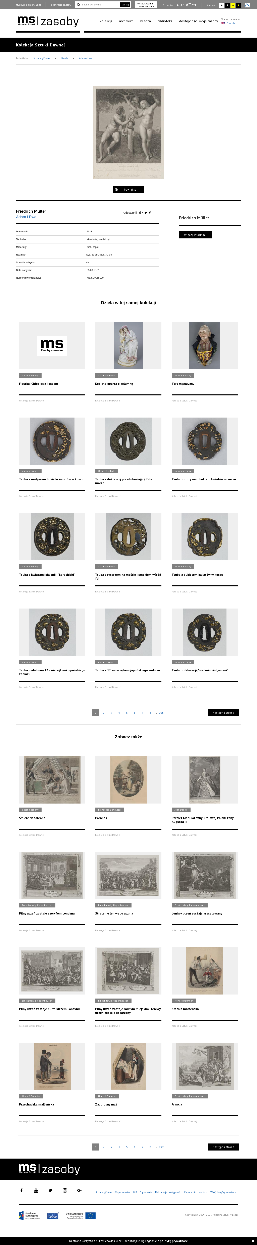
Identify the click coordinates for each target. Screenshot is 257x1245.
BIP (135, 1192)
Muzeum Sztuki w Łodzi (29, 4)
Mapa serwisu (123, 1192)
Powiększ (130, 189)
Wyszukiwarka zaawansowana (146, 5)
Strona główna (42, 58)
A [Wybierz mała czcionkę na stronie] (177, 5)
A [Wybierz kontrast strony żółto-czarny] (233, 5)
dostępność (188, 21)
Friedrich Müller (31, 211)
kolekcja (106, 21)
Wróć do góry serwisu (223, 1193)
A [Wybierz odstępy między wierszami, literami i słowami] (196, 5)
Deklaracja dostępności (168, 1192)
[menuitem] (108, 21)
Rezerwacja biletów (60, 4)
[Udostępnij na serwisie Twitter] (146, 212)
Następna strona (223, 712)
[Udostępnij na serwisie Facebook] (150, 212)
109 (161, 1147)
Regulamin (190, 1192)
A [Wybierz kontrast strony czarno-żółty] (238, 5)
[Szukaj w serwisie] (97, 4)
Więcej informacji (195, 234)
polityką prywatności (174, 1241)
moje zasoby (208, 21)
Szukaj (125, 4)
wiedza (145, 21)
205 (161, 712)
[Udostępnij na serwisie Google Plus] (141, 212)
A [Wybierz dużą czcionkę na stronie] (189, 4)
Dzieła (65, 58)
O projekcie (146, 1192)
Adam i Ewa (85, 58)
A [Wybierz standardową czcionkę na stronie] (182, 5)
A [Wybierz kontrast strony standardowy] (221, 5)
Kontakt (203, 1192)
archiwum (126, 21)
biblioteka (164, 21)
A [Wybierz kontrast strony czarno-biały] (227, 5)
